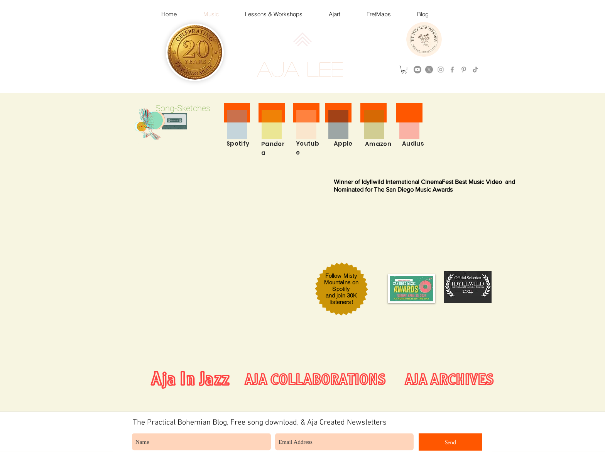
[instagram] (440, 69)
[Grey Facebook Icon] (452, 69)
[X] (429, 69)
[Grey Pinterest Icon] (464, 69)
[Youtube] (417, 69)
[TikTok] (475, 69)
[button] (404, 69)
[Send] (450, 442)
